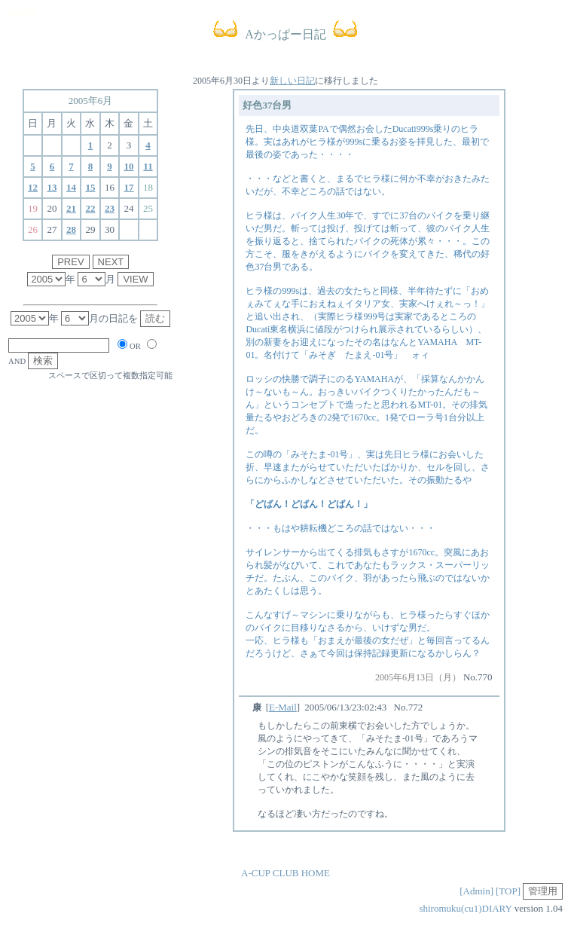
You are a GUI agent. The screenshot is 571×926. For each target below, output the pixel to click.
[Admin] (476, 891)
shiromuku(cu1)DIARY (465, 908)
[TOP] (508, 891)
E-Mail (283, 707)
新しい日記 (292, 80)
